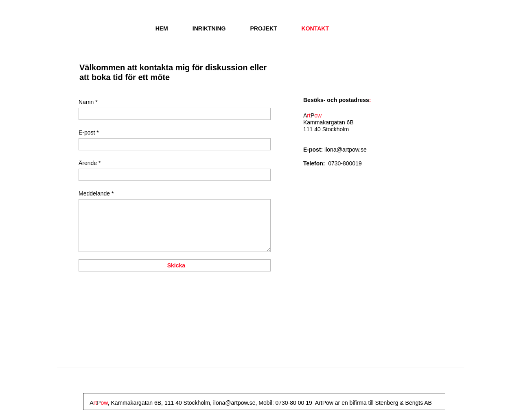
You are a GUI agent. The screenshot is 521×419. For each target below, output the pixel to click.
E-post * (89, 132)
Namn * (88, 102)
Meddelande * (96, 193)
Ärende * (90, 163)
